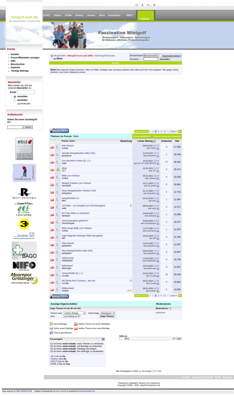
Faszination (114, 15)
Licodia (65, 275)
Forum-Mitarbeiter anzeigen (25, 57)
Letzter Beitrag (145, 141)
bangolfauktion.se (70, 198)
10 (166, 274)
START (46, 15)
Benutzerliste (17, 64)
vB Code (54, 356)
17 (166, 162)
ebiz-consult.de (62, 391)
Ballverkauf (67, 265)
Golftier (65, 290)
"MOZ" (129, 15)
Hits (177, 141)
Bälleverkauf (68, 288)
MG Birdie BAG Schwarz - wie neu (78, 280)
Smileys (54, 359)
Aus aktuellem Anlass (72, 160)
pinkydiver (67, 155)
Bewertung (126, 141)
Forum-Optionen (141, 136)
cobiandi (152, 178)
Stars (102, 15)
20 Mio (68, 15)
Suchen (115, 63)
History (79, 15)
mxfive (65, 148)
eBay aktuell (68, 243)
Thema (64, 141)
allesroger (66, 268)
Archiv (218, 377)
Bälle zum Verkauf (71, 175)
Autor (72, 141)
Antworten (166, 141)
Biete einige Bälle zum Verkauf (77, 228)
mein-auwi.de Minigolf (202, 377)
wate (64, 163)
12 (164, 131)
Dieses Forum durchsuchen (167, 136)
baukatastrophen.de (87, 391)
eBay (64, 168)
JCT (64, 170)
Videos (57, 15)
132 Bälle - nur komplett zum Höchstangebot (83, 205)
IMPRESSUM (26, 391)
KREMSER (67, 260)
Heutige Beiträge (20, 71)
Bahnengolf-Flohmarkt (105, 56)
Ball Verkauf (67, 145)
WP (63, 238)
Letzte (173, 131)
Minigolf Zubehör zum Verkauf (76, 183)
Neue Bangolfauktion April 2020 (77, 250)
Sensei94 (66, 185)
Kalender (15, 67)
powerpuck (151, 231)
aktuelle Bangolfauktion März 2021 (78, 153)
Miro (64, 200)
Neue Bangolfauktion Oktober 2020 (79, 190)
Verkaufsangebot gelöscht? (75, 220)
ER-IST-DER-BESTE (147, 163)
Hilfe (13, 61)
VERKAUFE (68, 258)
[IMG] (53, 361)
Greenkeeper (68, 223)
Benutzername (136, 55)
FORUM (145, 19)
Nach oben (228, 377)
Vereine (91, 15)
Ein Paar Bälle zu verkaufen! (75, 213)
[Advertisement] (115, 102)
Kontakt (15, 54)
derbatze (66, 215)
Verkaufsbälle (68, 273)
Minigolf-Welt (59, 56)
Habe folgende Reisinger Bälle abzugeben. (82, 235)
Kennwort (134, 59)
